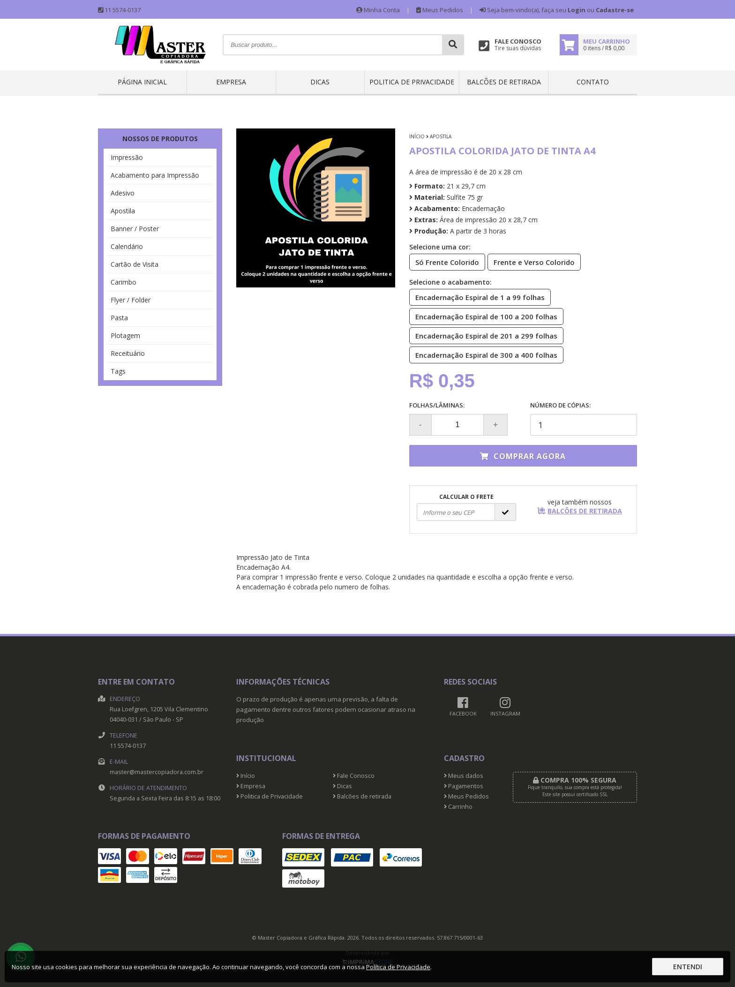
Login (576, 10)
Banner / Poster (135, 228)
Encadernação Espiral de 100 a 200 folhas (483, 316)
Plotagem (125, 335)
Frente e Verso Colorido (531, 261)
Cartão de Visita (134, 264)
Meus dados (463, 776)
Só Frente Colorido (444, 261)
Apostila (123, 210)
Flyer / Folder (130, 299)
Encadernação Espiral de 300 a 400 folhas (483, 354)
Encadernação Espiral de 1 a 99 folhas (477, 297)
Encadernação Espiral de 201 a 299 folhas (483, 335)
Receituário (128, 353)
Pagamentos (463, 786)
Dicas (320, 81)
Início (417, 136)
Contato (593, 81)
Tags (118, 371)
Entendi (687, 966)
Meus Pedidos (439, 10)
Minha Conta (378, 10)
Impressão (127, 157)
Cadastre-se (615, 10)
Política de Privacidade (398, 967)
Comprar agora (523, 456)
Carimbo (123, 282)
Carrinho (458, 807)
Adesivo (123, 192)
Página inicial (142, 81)
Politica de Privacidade (411, 81)
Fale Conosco (354, 776)
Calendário (127, 246)
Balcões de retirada (504, 81)
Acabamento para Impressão (155, 175)
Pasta (119, 317)
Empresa (231, 81)
